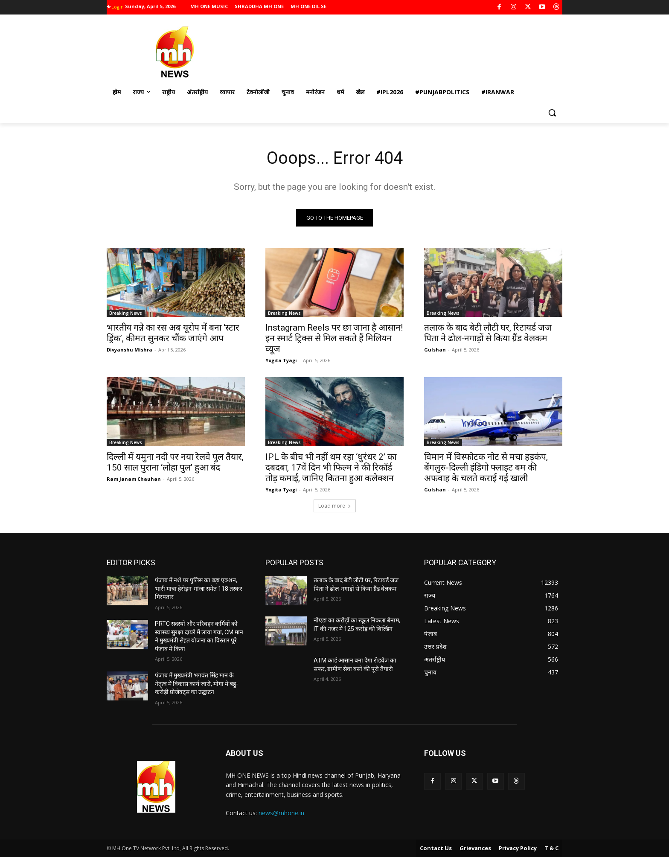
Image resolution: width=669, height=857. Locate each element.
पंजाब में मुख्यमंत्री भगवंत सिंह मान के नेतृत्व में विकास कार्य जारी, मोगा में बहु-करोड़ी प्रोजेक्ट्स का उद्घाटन (196, 684)
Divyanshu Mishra (129, 350)
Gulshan (435, 350)
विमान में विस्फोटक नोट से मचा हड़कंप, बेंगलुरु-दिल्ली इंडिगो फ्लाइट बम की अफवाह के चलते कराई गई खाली (486, 468)
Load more (334, 506)
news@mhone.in (281, 813)
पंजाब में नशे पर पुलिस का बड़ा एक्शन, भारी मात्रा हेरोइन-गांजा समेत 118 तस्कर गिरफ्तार (198, 589)
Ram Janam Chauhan (134, 479)
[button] (552, 112)
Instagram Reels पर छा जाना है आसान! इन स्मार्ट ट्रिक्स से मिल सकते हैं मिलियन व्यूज (334, 338)
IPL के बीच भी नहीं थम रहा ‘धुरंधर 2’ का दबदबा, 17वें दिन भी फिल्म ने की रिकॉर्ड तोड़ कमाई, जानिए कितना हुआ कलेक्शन (330, 468)
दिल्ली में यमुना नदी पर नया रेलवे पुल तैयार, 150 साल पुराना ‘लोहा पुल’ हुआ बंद (175, 462)
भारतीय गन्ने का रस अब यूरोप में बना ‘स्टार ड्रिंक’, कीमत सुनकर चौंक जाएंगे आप (173, 333)
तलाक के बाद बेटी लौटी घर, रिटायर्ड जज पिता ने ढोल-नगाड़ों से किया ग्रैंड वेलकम (488, 333)
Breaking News (125, 314)
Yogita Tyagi (281, 360)
